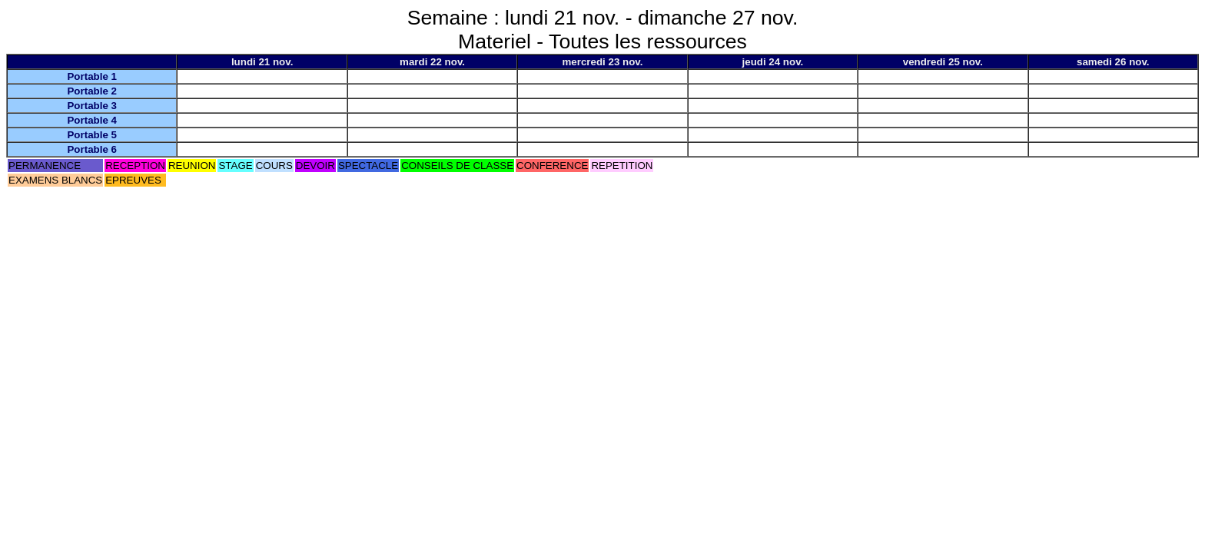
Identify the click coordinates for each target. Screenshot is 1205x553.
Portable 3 (91, 105)
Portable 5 (91, 135)
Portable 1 (91, 76)
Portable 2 (91, 91)
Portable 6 (91, 149)
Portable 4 (91, 120)
